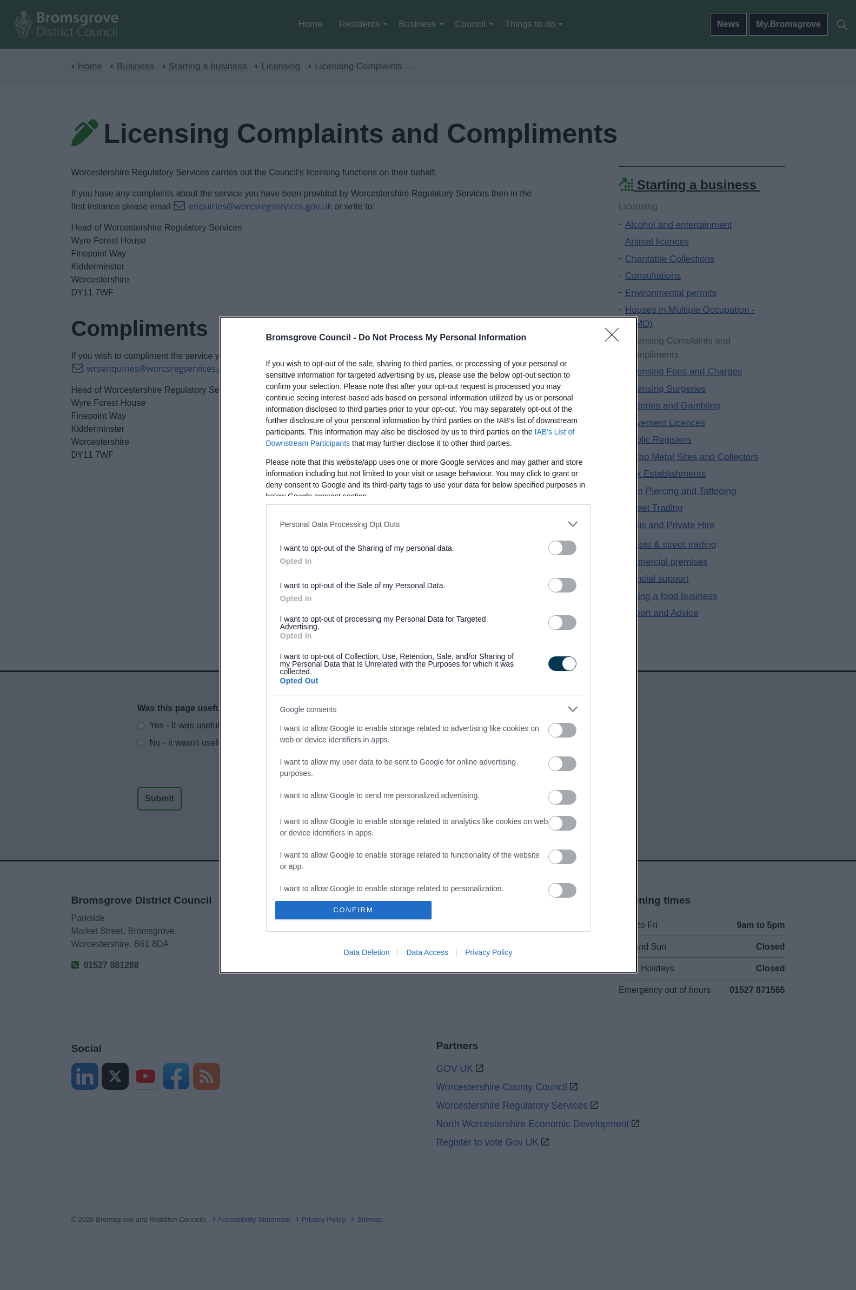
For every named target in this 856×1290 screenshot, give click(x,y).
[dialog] (428, 644)
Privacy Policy (488, 952)
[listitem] (428, 524)
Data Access (427, 952)
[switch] (562, 548)
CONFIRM (353, 910)
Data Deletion (367, 952)
